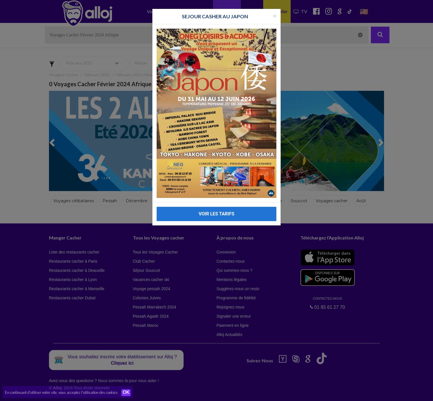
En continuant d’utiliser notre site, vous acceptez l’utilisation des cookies (61, 392)
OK (126, 392)
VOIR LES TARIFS (217, 214)
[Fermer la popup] (274, 16)
